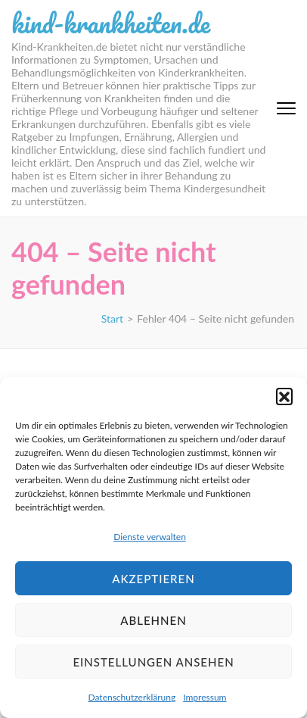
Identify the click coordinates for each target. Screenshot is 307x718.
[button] (284, 396)
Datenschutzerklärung (132, 697)
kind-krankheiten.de (110, 23)
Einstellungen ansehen (153, 662)
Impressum (204, 697)
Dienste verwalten (149, 536)
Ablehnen (153, 620)
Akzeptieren (153, 578)
